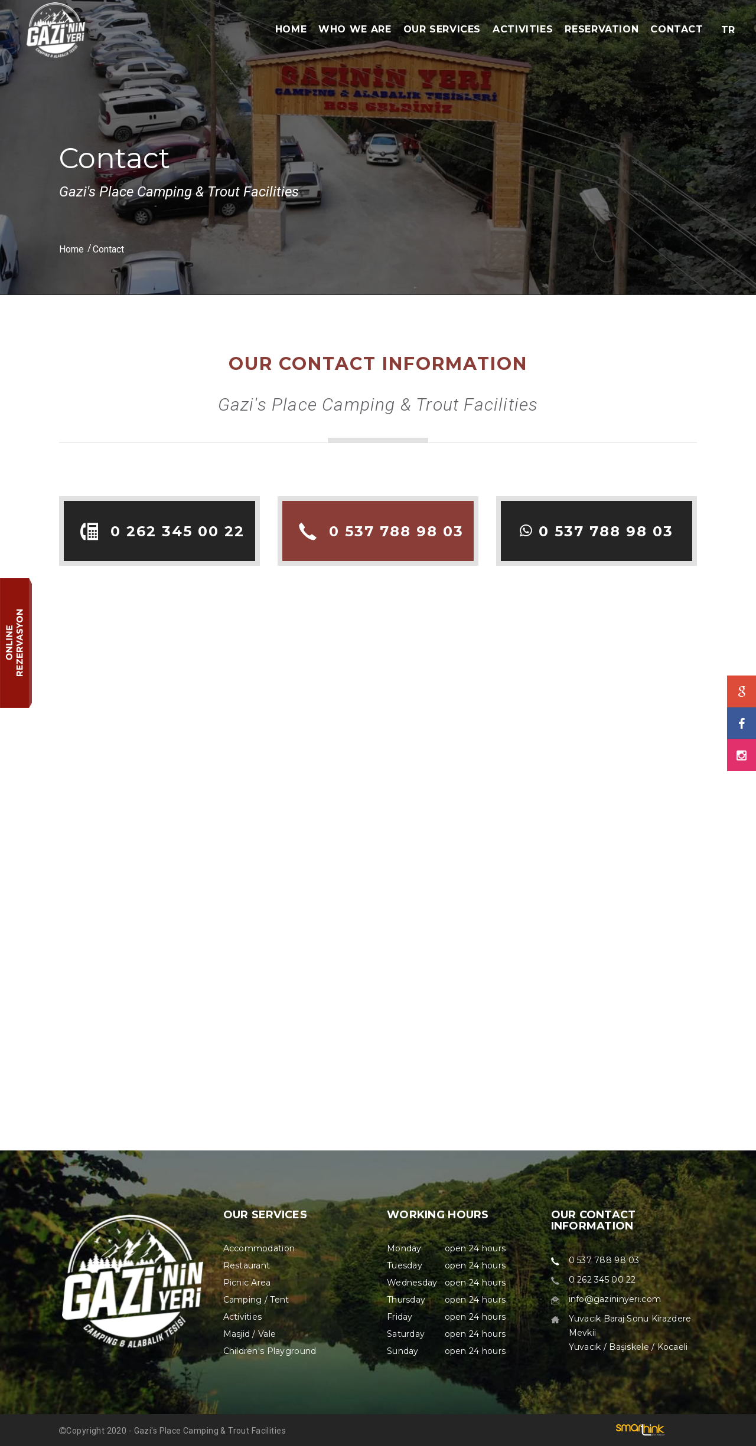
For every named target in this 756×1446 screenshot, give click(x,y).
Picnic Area (247, 1282)
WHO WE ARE (354, 29)
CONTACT (676, 29)
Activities (242, 1316)
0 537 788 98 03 (396, 531)
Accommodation (259, 1248)
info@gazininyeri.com (615, 1299)
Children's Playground (270, 1351)
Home (71, 249)
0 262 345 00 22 (177, 531)
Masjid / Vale (249, 1334)
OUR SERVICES (442, 29)
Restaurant (247, 1265)
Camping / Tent (256, 1299)
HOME (291, 29)
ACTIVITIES (523, 29)
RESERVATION (601, 29)
